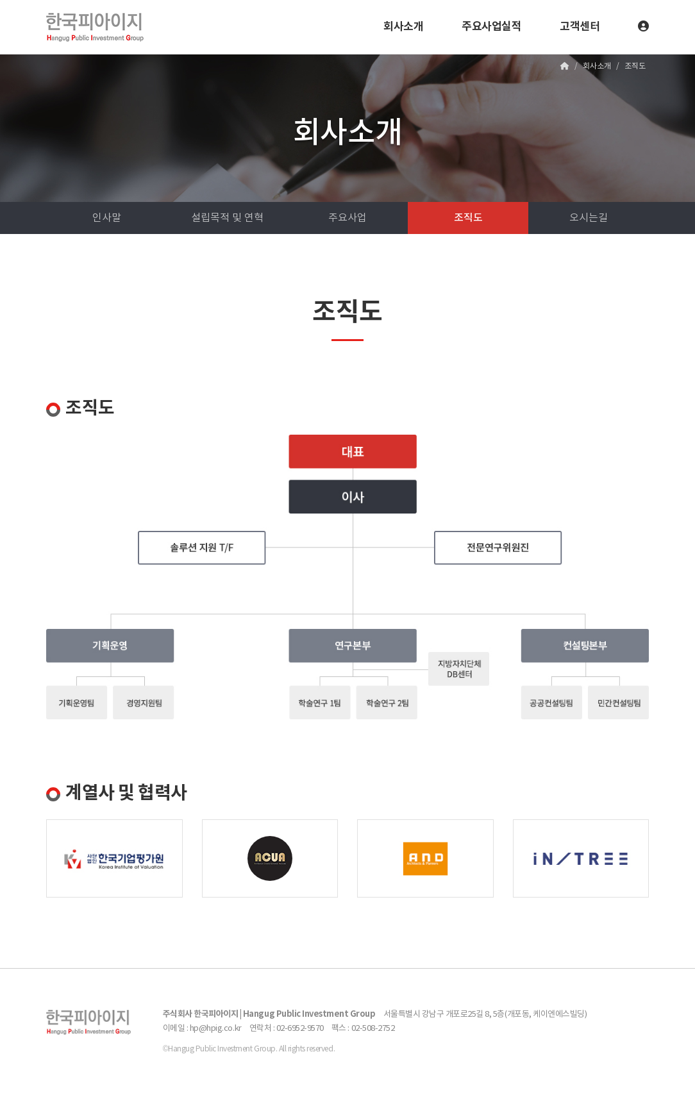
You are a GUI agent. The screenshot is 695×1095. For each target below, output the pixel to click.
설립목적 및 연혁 (227, 218)
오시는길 (588, 218)
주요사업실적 (491, 26)
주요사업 (347, 218)
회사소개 (403, 26)
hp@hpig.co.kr (216, 1028)
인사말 (106, 218)
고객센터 (579, 26)
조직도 (468, 218)
